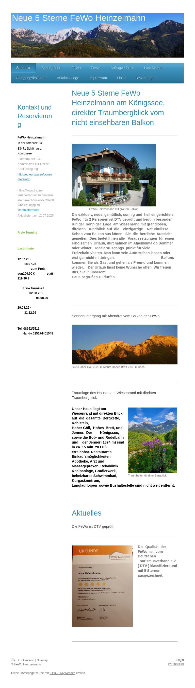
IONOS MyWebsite (62, 673)
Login (180, 660)
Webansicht (176, 664)
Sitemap (42, 660)
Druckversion (23, 660)
